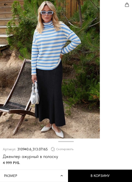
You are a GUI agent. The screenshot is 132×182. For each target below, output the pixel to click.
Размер (34, 176)
